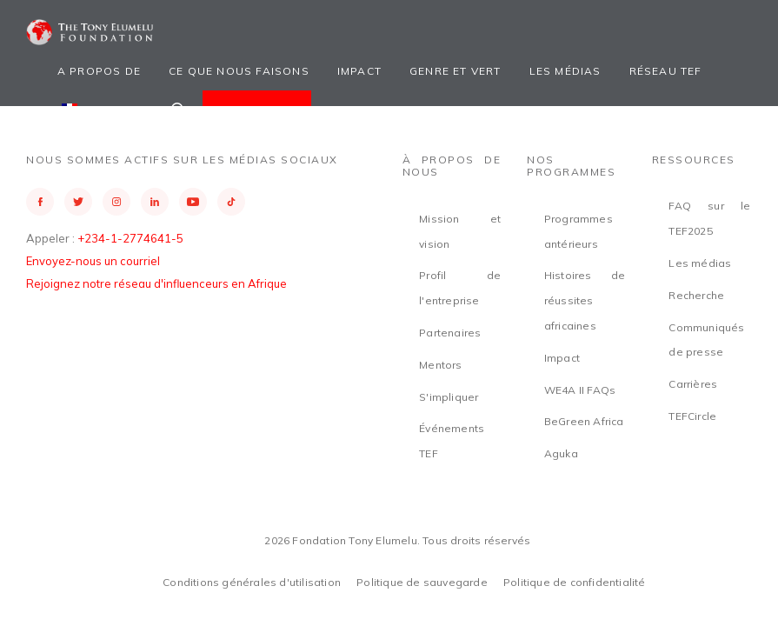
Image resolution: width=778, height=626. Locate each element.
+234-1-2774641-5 (130, 238)
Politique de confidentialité (574, 582)
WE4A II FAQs (579, 389)
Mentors (440, 364)
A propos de (99, 70)
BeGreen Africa (584, 421)
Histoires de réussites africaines (585, 300)
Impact (359, 70)
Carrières (692, 383)
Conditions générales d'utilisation (252, 582)
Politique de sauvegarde (422, 582)
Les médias (565, 70)
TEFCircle (692, 416)
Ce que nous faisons (239, 70)
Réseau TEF (665, 70)
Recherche (696, 295)
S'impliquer (448, 396)
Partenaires (450, 332)
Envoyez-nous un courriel (93, 261)
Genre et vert (455, 70)
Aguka (561, 453)
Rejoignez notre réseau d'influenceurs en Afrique (156, 283)
